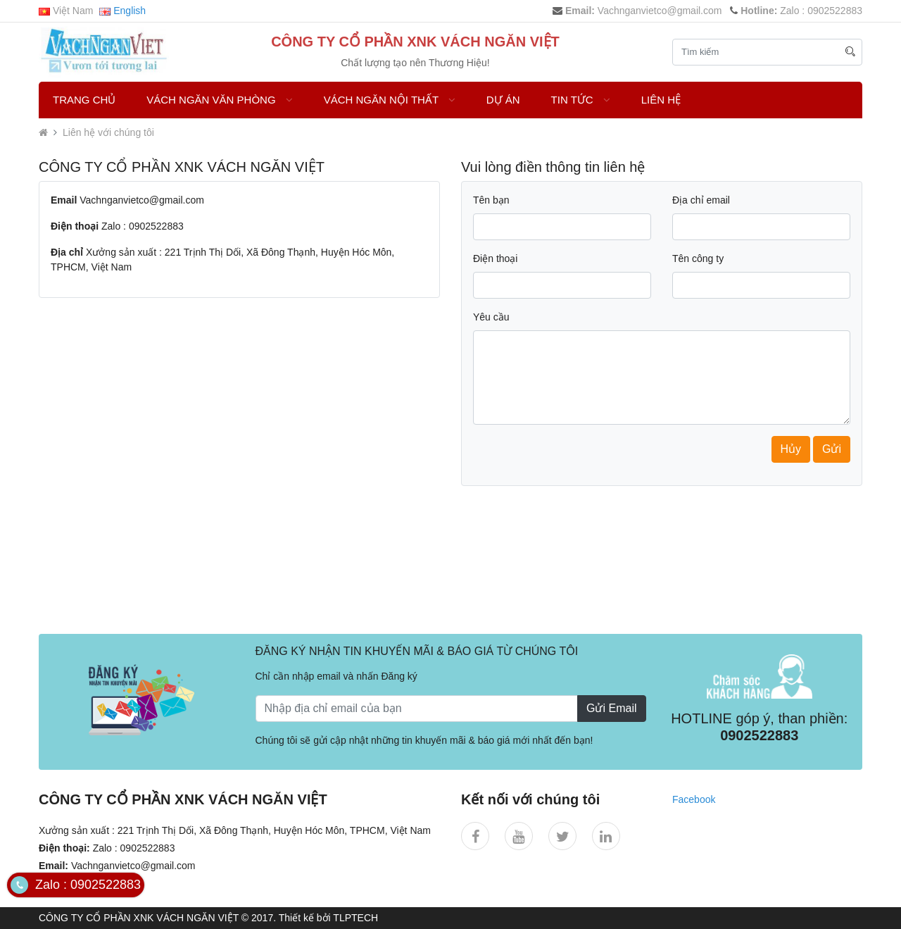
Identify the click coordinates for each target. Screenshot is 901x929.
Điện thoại (495, 258)
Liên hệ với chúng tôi (108, 132)
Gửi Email (611, 708)
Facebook (693, 799)
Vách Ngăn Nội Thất (389, 100)
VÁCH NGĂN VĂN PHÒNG (219, 100)
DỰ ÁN (503, 100)
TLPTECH (355, 917)
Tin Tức (580, 100)
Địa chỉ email (701, 200)
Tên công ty (698, 258)
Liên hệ (661, 100)
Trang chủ (84, 100)
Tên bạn (491, 200)
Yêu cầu (491, 317)
